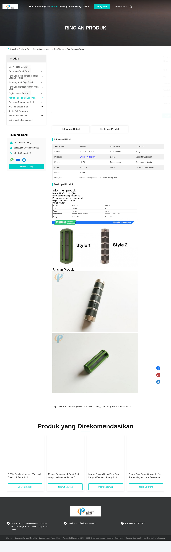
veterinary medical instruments (116, 406)
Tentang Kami (44, 6)
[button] (14, 460)
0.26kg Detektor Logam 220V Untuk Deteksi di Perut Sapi (24, 475)
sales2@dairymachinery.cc (26, 148)
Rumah (32, 6)
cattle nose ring (92, 406)
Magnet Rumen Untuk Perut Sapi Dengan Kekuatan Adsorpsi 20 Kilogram (103, 476)
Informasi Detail (71, 129)
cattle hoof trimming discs (69, 406)
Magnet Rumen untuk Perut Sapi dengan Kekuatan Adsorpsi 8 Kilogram (63, 476)
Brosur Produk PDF (88, 157)
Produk (55, 6)
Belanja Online (82, 6)
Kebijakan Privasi (22, 538)
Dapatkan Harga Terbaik (122, 116)
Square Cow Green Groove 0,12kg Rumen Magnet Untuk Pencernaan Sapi (145, 476)
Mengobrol (102, 6)
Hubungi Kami (66, 6)
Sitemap (9, 538)
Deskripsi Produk (109, 129)
